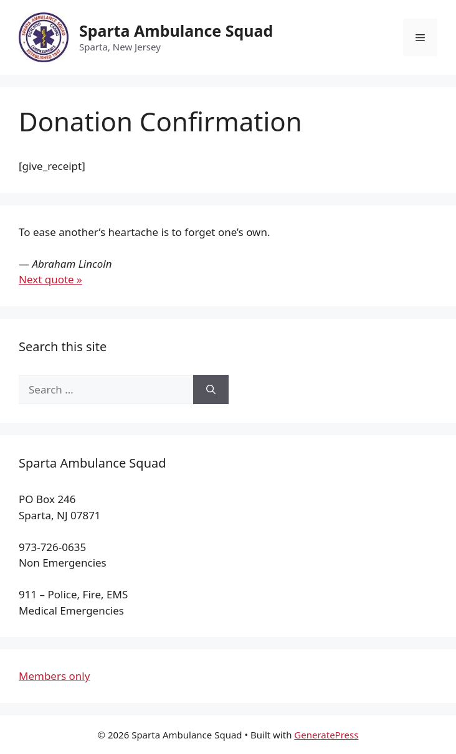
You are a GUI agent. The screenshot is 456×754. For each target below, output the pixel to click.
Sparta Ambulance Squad (176, 30)
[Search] (211, 390)
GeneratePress (326, 734)
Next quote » (50, 279)
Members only (54, 676)
